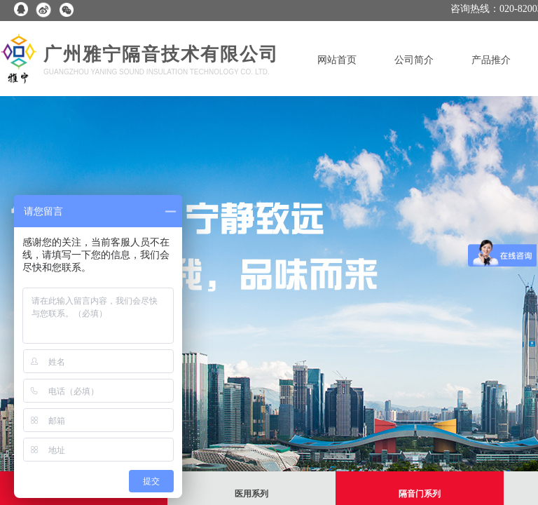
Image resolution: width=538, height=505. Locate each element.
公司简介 (414, 60)
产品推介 (491, 60)
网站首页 (337, 60)
